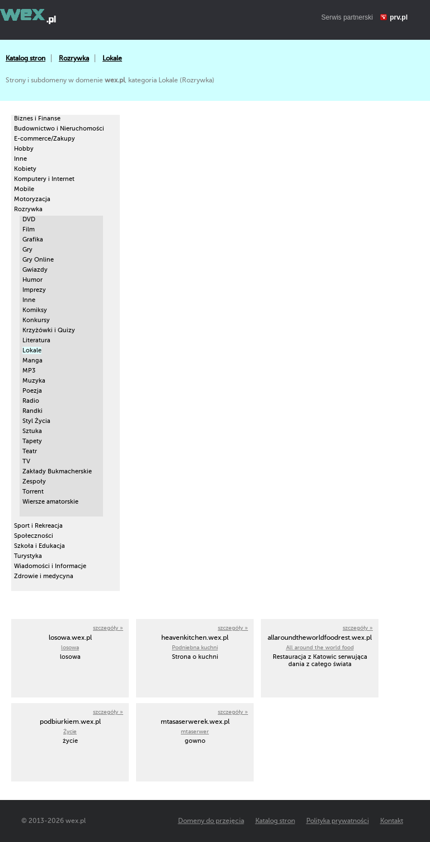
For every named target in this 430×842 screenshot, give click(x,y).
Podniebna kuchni (195, 647)
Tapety (32, 441)
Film (28, 229)
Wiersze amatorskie (50, 501)
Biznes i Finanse (37, 118)
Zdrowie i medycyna (43, 576)
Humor (32, 279)
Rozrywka (74, 58)
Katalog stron (25, 58)
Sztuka (32, 431)
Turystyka (28, 556)
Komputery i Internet (44, 179)
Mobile (24, 189)
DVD (28, 219)
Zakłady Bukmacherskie (57, 471)
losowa (70, 647)
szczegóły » (108, 628)
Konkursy (36, 320)
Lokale (112, 58)
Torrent (33, 491)
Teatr (29, 451)
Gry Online (38, 259)
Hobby (24, 148)
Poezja (32, 390)
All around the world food (320, 647)
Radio (30, 400)
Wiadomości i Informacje (50, 566)
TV (26, 461)
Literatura (36, 340)
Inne (20, 158)
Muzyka (33, 380)
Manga (32, 360)
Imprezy (34, 290)
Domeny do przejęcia (211, 821)
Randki (32, 411)
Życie (70, 731)
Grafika (32, 239)
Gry (27, 249)
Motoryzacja (32, 199)
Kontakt (391, 821)
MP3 (28, 370)
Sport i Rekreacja (38, 525)
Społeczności (33, 535)
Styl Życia (36, 421)
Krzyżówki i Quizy (48, 330)
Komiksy (34, 310)
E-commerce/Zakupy (44, 138)
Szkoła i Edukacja (39, 546)
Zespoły (34, 481)
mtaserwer (195, 731)
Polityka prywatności (337, 821)
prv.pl (399, 17)
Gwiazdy (35, 269)
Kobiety (25, 169)
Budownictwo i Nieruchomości (59, 128)
